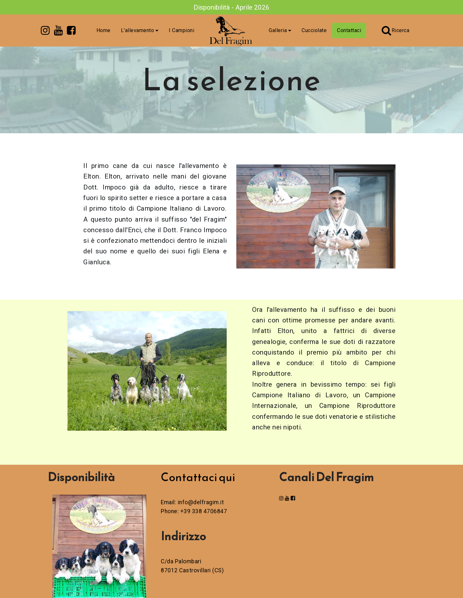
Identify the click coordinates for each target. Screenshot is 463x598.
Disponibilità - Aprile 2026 (231, 7)
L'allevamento (137, 30)
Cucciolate (314, 30)
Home (103, 30)
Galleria (278, 30)
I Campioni (181, 30)
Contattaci (349, 30)
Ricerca (395, 30)
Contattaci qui (198, 477)
